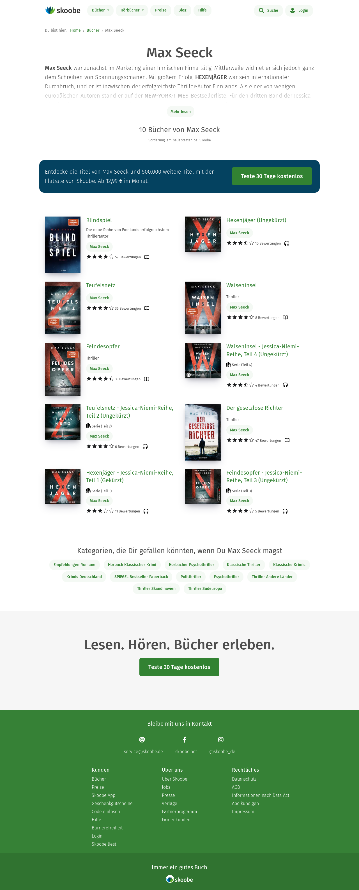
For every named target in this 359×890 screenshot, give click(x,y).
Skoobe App (103, 795)
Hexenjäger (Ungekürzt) (256, 220)
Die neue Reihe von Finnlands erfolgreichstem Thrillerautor (127, 233)
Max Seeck (99, 246)
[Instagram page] (222, 745)
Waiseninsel (241, 285)
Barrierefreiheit (107, 828)
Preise (161, 10)
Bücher (99, 10)
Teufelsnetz (100, 285)
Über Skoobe (174, 779)
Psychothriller (226, 576)
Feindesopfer (103, 346)
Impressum (243, 811)
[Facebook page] (186, 745)
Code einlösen (106, 811)
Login (299, 10)
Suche (268, 10)
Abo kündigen (245, 803)
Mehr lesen (181, 111)
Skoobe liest (104, 844)
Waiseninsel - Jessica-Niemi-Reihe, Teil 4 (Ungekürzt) (262, 350)
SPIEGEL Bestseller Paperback (141, 576)
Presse (168, 795)
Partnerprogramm (179, 811)
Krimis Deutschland (84, 576)
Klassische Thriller (244, 564)
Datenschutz (244, 779)
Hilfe (202, 10)
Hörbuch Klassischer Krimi (132, 564)
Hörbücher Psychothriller (191, 564)
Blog (182, 10)
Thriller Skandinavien (156, 588)
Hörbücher (131, 10)
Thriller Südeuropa (205, 588)
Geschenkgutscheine (112, 803)
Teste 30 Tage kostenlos (272, 176)
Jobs (166, 787)
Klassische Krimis (289, 564)
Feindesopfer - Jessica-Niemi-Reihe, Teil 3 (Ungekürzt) (264, 476)
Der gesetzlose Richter (254, 407)
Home (75, 30)
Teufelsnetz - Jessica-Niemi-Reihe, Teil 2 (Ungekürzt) (129, 411)
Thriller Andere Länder (272, 576)
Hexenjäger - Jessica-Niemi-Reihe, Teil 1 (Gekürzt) (129, 476)
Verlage (169, 803)
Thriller (232, 297)
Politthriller (191, 576)
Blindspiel (99, 220)
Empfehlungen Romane (74, 564)
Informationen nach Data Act (260, 795)
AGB (236, 787)
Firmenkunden (176, 819)
